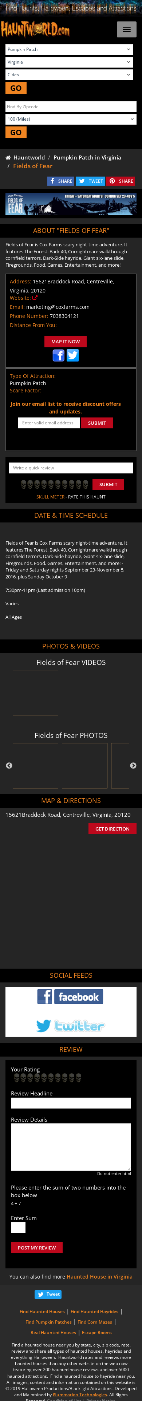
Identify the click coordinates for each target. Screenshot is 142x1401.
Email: (17, 306)
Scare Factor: (25, 390)
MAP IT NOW (65, 341)
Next (133, 766)
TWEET (96, 181)
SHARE (65, 181)
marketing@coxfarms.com (58, 306)
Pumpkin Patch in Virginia (87, 157)
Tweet (53, 1294)
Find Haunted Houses (42, 1311)
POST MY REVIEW (37, 1247)
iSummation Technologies (80, 1395)
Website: (20, 297)
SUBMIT (97, 423)
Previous (9, 766)
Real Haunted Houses (53, 1332)
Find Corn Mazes (95, 1322)
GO (16, 88)
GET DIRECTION (112, 828)
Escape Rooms (97, 1332)
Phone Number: (29, 315)
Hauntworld (25, 157)
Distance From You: (33, 325)
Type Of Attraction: (33, 375)
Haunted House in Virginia (100, 1276)
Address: (20, 281)
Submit (108, 484)
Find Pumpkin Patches (48, 1322)
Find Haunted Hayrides (94, 1311)
